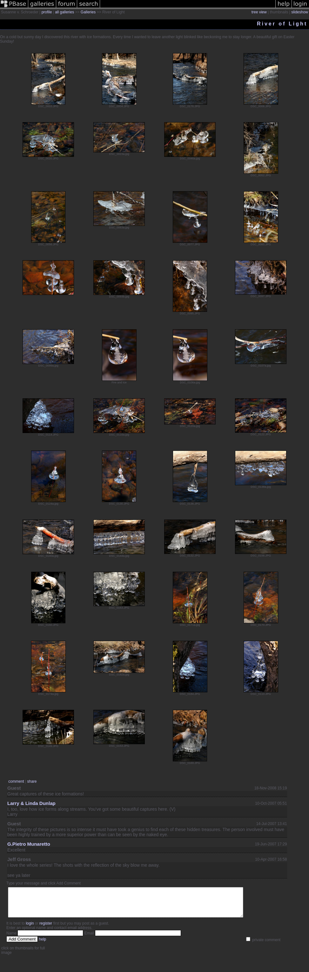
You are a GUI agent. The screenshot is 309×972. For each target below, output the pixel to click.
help (42, 945)
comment (16, 781)
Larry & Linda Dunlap (31, 803)
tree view (259, 12)
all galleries (64, 12)
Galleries (88, 12)
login (30, 929)
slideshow (299, 12)
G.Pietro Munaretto (28, 844)
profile (47, 12)
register (45, 929)
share (32, 781)
